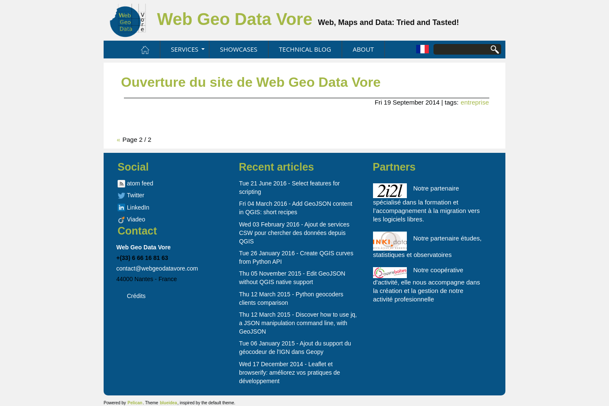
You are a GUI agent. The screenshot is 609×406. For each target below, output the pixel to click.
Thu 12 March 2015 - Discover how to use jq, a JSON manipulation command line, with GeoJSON (298, 323)
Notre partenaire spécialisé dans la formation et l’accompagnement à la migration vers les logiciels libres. (426, 203)
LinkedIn (138, 207)
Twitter (135, 195)
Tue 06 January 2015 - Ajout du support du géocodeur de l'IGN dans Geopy (295, 347)
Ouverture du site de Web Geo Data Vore (251, 82)
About (363, 49)
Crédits (136, 296)
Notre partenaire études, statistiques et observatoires (427, 245)
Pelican (135, 402)
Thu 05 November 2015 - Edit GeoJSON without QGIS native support (292, 277)
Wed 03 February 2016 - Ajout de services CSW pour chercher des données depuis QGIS (294, 233)
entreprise (475, 102)
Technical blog (305, 49)
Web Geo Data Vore (237, 19)
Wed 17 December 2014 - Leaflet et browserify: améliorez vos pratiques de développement (289, 372)
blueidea (168, 402)
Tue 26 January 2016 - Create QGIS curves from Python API (296, 257)
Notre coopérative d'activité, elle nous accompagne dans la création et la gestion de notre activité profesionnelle (426, 284)
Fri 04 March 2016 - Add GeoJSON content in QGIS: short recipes (295, 207)
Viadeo (136, 219)
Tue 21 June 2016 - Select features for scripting (289, 187)
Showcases (239, 49)
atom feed (140, 183)
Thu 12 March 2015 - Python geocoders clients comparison (291, 298)
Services (184, 49)
